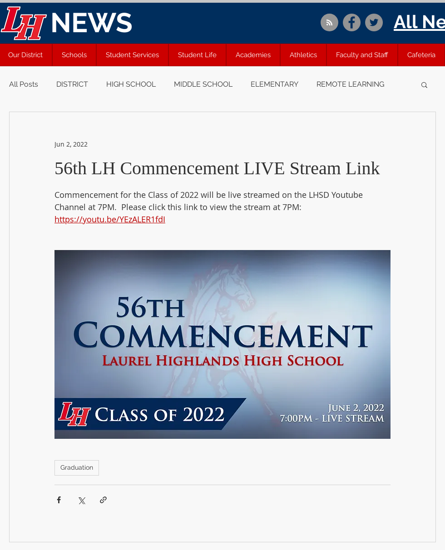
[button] (74, 55)
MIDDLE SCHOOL (203, 84)
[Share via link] (103, 500)
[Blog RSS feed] (329, 23)
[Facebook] (352, 22)
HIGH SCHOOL (131, 84)
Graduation (76, 467)
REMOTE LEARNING (350, 84)
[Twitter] (374, 22)
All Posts (23, 84)
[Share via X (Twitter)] (81, 500)
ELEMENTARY (274, 84)
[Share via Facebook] (58, 500)
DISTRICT (72, 84)
